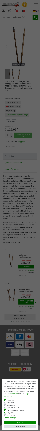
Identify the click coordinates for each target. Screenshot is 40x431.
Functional (11, 415)
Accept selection (20, 426)
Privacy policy (12, 394)
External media (13, 408)
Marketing (11, 405)
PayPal (10, 413)
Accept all (20, 422)
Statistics (10, 403)
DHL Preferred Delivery (16, 410)
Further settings (10, 418)
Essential (10, 400)
